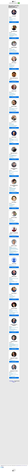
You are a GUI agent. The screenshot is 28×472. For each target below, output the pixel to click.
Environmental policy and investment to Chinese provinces (13, 304)
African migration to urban (13, 131)
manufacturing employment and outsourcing (13, 301)
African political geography (13, 133)
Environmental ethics (12, 454)
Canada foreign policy (12, 114)
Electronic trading (11, 340)
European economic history (13, 38)
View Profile (14, 25)
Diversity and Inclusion (12, 396)
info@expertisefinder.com (19, 465)
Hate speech (11, 21)
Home (23, 465)
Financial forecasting (12, 378)
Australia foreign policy (12, 113)
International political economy (13, 417)
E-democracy (11, 77)
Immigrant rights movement (13, 228)
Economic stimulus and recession (13, 377)
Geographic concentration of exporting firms (13, 305)
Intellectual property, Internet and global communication (13, 414)
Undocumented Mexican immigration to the (12, 226)
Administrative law (11, 245)
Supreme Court (12, 75)
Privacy (25, 465)
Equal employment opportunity (13, 265)
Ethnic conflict (11, 115)
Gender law (10, 20)
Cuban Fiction (11, 189)
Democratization (11, 208)
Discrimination (11, 359)
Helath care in (11, 56)
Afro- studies (12, 432)
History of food (11, 172)
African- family (12, 319)
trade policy (11, 413)
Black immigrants (11, 151)
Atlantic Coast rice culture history (13, 170)
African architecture (12, 132)
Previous (11, 461)
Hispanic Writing (11, 190)
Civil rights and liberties (12, 19)
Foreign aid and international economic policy (13, 39)
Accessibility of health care (12, 57)
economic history (12, 37)
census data (11, 150)
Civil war (10, 171)
